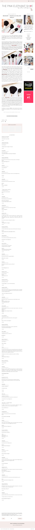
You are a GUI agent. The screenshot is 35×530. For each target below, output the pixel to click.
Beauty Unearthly (5, 360)
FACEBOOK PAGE (6, 231)
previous (20, 518)
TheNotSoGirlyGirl (5, 142)
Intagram (10, 249)
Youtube (10, 201)
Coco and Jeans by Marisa (5, 153)
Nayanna (3, 366)
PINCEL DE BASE (7, 97)
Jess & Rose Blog (4, 201)
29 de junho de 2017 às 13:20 (5, 227)
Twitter (8, 373)
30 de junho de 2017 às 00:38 (5, 421)
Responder (3, 140)
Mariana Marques (5, 324)
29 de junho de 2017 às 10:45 (5, 158)
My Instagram (10, 153)
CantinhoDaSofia (4, 249)
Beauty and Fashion (4, 453)
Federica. (3, 492)
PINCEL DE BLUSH (4, 74)
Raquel (3, 420)
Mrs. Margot (4, 331)
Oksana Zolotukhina (5, 136)
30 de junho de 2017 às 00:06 (5, 385)
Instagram (8, 146)
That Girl (3, 231)
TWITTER (14, 231)
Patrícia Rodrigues (5, 157)
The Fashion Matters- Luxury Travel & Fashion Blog (8, 283)
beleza (28, 35)
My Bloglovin (14, 153)
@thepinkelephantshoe (19, 525)
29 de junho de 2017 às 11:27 (5, 180)
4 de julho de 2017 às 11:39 (5, 493)
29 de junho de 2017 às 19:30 (5, 332)
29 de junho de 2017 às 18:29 (5, 316)
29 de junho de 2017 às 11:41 (5, 190)
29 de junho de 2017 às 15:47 (5, 262)
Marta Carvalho (4, 339)
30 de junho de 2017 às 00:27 (5, 403)
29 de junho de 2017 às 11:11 (5, 172)
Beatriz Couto (4, 271)
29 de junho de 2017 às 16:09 (5, 272)
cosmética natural (28, 37)
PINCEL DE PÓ (5, 69)
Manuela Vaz (4, 213)
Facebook (11, 146)
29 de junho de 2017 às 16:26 (5, 280)
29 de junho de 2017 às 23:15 (5, 378)
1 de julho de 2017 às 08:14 (5, 458)
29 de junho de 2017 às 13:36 (5, 236)
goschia (3, 165)
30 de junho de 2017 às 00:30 (5, 412)
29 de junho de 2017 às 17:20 (5, 288)
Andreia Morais (4, 287)
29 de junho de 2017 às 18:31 (5, 325)
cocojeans (3, 150)
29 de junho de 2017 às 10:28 (5, 151)
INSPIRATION (4, 205)
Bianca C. (3, 449)
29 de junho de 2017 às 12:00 (5, 206)
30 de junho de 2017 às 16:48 (5, 450)
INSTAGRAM (10, 231)
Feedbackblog (4, 411)
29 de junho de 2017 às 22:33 (5, 367)
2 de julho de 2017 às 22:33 (5, 484)
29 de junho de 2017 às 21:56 (5, 361)
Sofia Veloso (4, 243)
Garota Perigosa (4, 373)
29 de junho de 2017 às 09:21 (5, 143)
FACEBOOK (5, 416)
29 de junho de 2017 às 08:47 (5, 137)
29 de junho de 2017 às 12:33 (5, 214)
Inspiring (3, 175)
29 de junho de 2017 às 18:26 (5, 306)
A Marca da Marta (4, 343)
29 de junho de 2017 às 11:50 (5, 197)
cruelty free (28, 38)
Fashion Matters (4, 279)
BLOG (2, 416)
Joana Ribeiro (4, 235)
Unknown (3, 179)
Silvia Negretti (4, 315)
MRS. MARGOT (3, 335)
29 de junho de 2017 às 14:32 (5, 244)
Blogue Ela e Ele (5, 377)
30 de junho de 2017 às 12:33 (5, 441)
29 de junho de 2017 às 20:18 (5, 340)
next (3, 518)
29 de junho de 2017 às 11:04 (5, 166)
